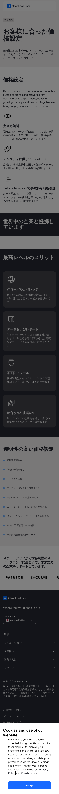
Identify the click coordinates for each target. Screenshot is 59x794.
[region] (29, 758)
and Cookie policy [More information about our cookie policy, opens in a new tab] (26, 773)
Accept (29, 785)
